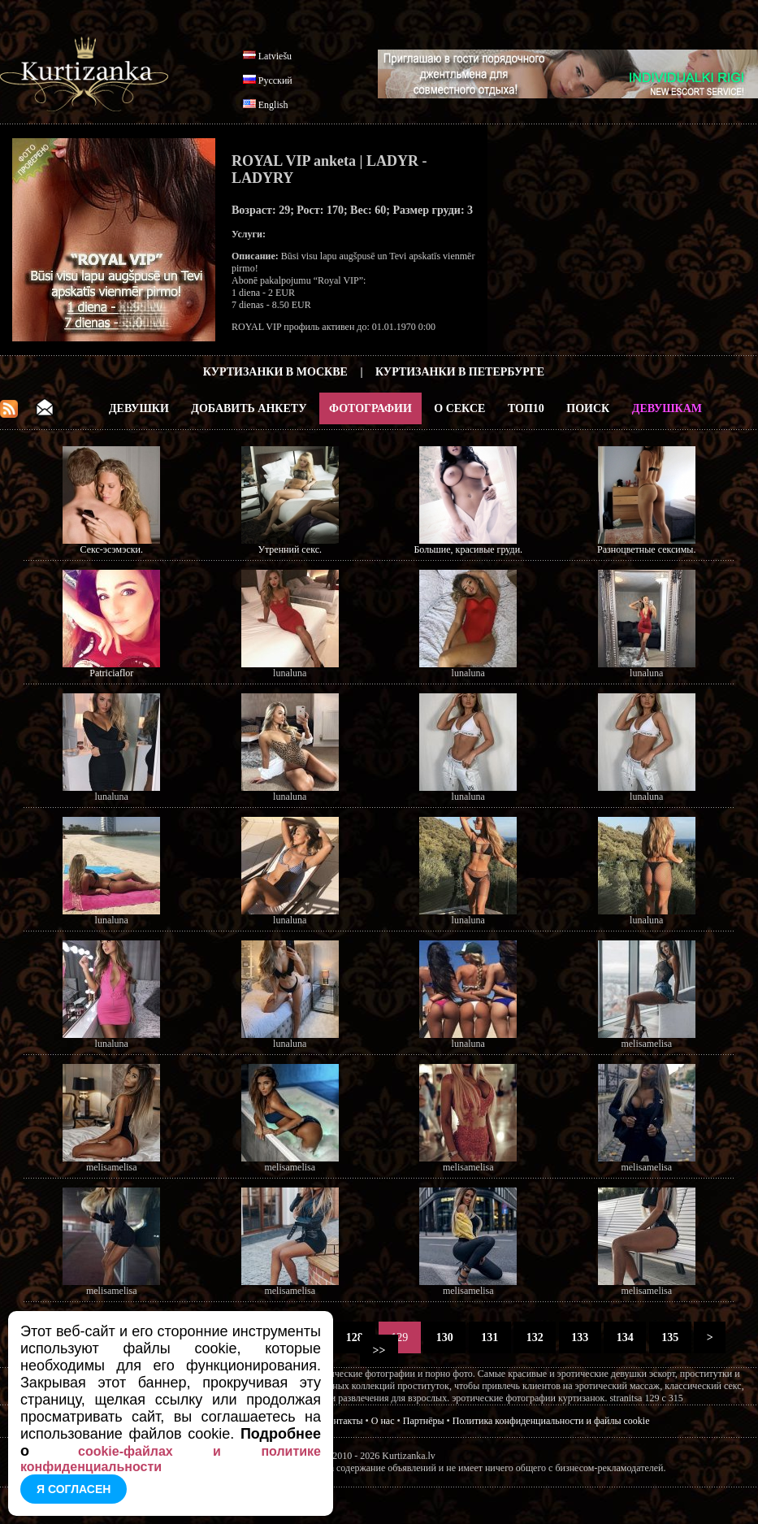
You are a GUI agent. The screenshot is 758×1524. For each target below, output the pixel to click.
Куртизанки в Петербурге (459, 372)
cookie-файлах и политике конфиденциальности (170, 1459)
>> (379, 1350)
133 (580, 1337)
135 (670, 1337)
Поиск (587, 408)
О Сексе (459, 408)
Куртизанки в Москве (275, 372)
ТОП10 (526, 408)
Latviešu (275, 56)
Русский (275, 80)
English (273, 105)
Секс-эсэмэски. (111, 549)
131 (490, 1337)
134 (624, 1337)
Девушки (139, 408)
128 (354, 1337)
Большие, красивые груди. (468, 549)
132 (534, 1337)
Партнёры (423, 1420)
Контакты (343, 1420)
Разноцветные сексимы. (646, 549)
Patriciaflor (111, 673)
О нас (383, 1420)
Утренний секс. (290, 549)
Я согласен (73, 1489)
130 (444, 1337)
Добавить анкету (248, 408)
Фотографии (370, 408)
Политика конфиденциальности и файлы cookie (551, 1420)
